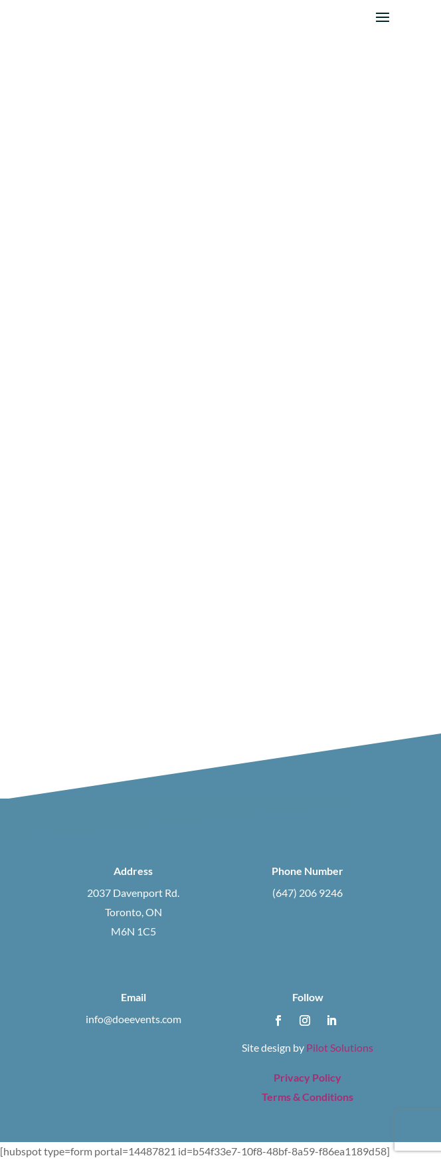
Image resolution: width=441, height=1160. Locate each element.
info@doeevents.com (133, 1019)
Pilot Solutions (339, 1047)
